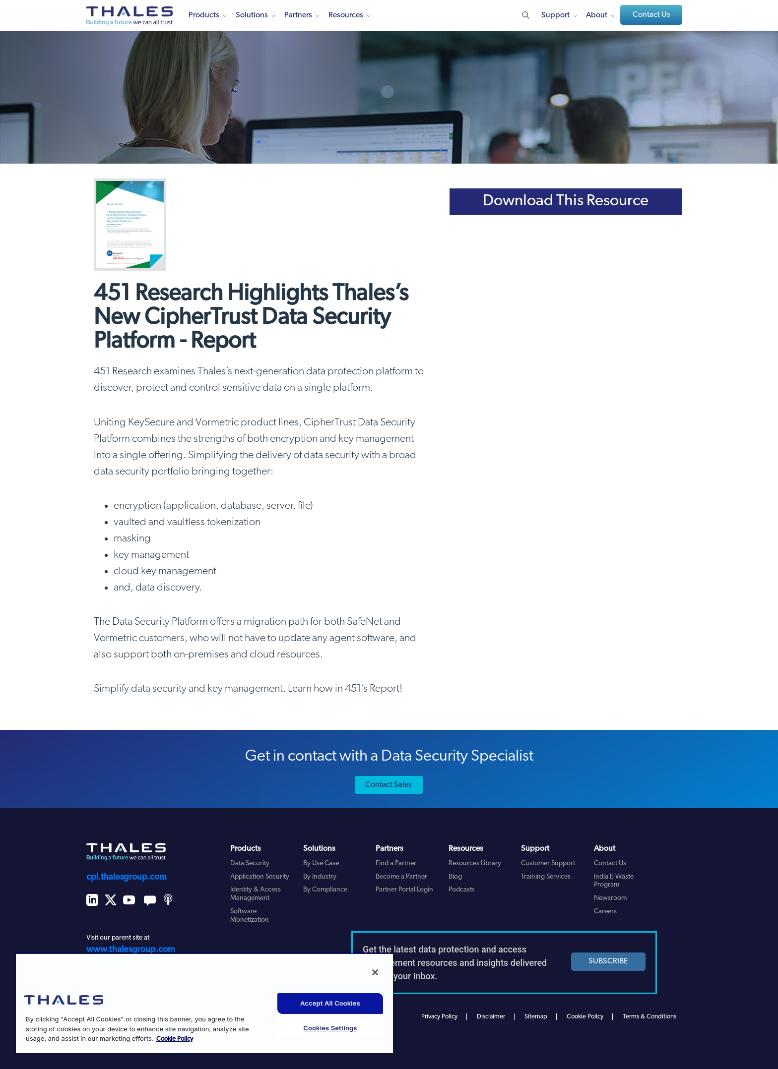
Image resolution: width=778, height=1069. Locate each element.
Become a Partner (401, 877)
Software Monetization (249, 916)
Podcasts (462, 889)
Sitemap (535, 1016)
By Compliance (325, 889)
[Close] (375, 972)
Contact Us (651, 15)
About (596, 15)
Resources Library (475, 863)
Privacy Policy (439, 1016)
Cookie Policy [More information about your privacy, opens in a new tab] (174, 1039)
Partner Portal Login (404, 889)
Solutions (252, 15)
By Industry (319, 877)
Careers (605, 911)
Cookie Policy (585, 1016)
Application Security (259, 877)
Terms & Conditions (649, 1016)
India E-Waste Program (614, 881)
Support (555, 15)
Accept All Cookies (330, 1003)
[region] (204, 1003)
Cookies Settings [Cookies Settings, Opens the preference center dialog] (330, 1028)
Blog (455, 877)
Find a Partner (396, 863)
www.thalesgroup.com (130, 949)
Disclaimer (491, 1016)
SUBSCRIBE (608, 961)
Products (204, 15)
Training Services (546, 877)
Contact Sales (388, 785)
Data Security (249, 863)
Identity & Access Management (255, 894)
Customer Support (548, 863)
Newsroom (610, 898)
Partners (298, 15)
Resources (345, 15)
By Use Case (321, 863)
